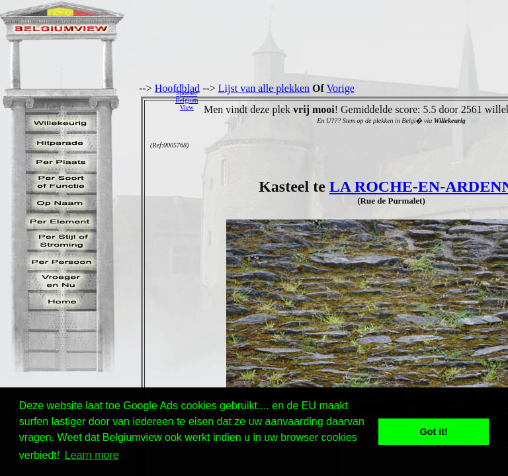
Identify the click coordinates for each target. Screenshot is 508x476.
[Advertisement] (356, 99)
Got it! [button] (434, 431)
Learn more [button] (92, 455)
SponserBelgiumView (186, 100)
